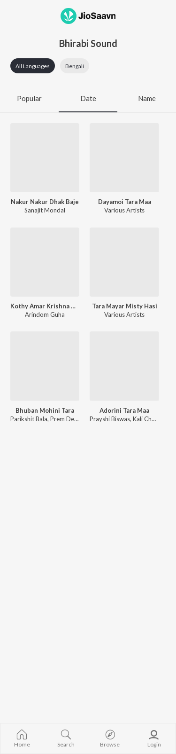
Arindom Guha (45, 314)
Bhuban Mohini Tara (44, 410)
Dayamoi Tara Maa (124, 201)
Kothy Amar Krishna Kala (44, 306)
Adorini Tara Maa (124, 410)
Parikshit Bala (28, 419)
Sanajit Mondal (44, 210)
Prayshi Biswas (110, 419)
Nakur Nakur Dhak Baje (45, 201)
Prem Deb (64, 419)
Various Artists (124, 210)
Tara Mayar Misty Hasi (124, 306)
